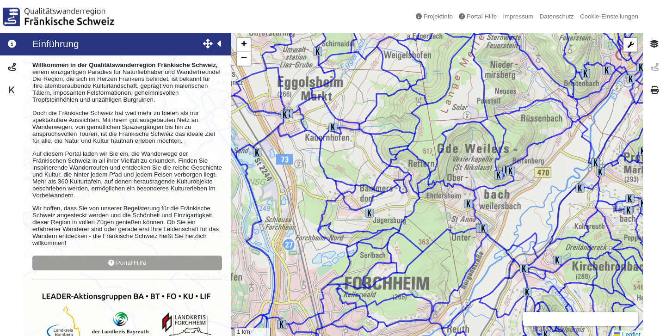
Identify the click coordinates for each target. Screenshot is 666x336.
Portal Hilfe (478, 16)
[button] (369, 213)
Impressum (518, 16)
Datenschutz (557, 16)
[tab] (654, 43)
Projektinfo (434, 16)
